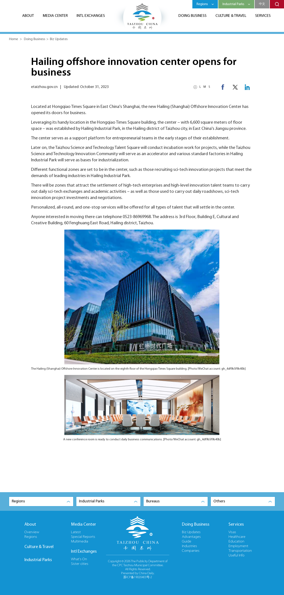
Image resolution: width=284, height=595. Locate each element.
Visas (232, 532)
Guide (186, 541)
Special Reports (83, 537)
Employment (238, 546)
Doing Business (192, 16)
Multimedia (79, 541)
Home (13, 39)
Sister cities (79, 564)
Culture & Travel (230, 16)
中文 (262, 4)
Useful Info (237, 555)
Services (263, 16)
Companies (190, 551)
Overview (31, 532)
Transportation (240, 551)
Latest (76, 532)
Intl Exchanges (91, 16)
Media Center (55, 16)
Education (236, 541)
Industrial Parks (38, 560)
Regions (30, 537)
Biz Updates (59, 39)
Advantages (191, 537)
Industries (189, 546)
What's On (79, 559)
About (28, 16)
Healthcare (237, 537)
